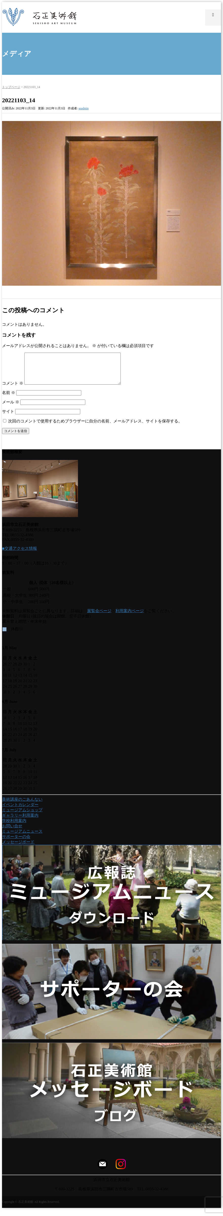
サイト (8, 417)
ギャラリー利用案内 (20, 821)
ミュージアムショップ (22, 816)
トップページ (11, 87)
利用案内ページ (129, 617)
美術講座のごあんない (22, 805)
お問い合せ (12, 832)
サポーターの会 (16, 843)
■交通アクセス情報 (19, 554)
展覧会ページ (99, 617)
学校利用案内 (14, 827)
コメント (12, 389)
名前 (8, 399)
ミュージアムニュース (22, 837)
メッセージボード (18, 848)
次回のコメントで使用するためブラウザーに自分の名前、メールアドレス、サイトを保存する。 (95, 427)
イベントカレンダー (20, 811)
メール (10, 408)
